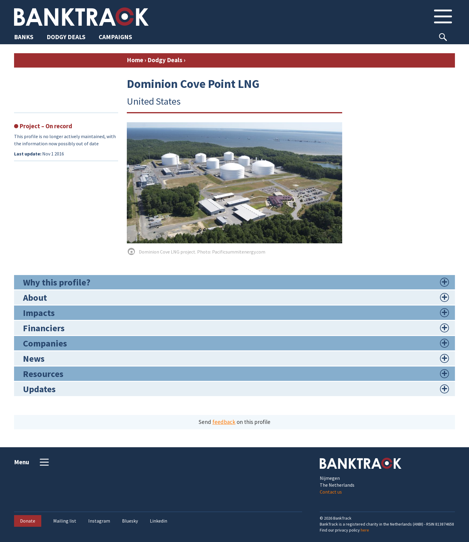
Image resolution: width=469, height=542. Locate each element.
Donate (27, 521)
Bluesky (130, 521)
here (365, 530)
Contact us (331, 492)
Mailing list (64, 521)
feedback (223, 421)
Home (135, 60)
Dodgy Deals (164, 60)
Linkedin (158, 521)
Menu (32, 462)
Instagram (99, 521)
